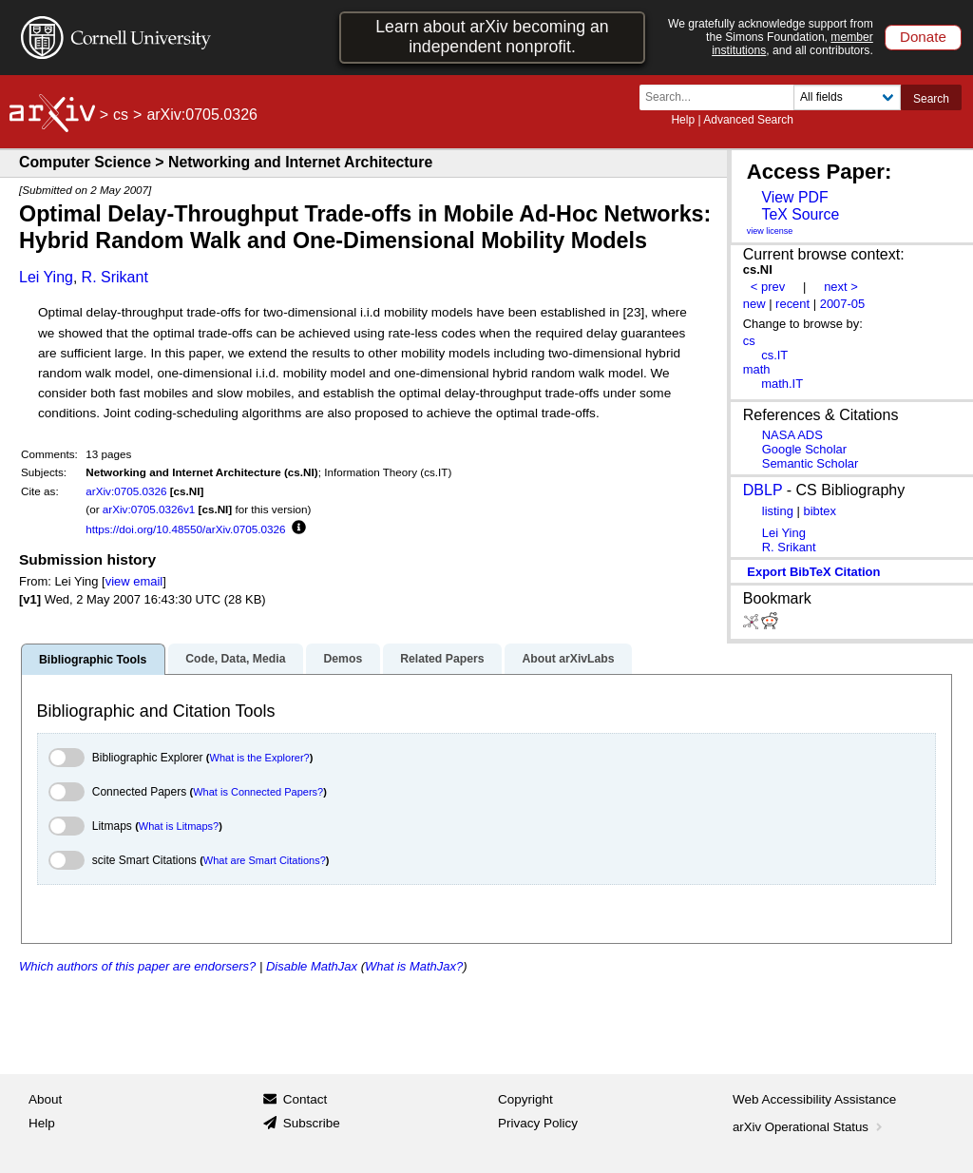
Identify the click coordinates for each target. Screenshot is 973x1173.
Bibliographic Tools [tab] (92, 659)
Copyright (525, 1099)
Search (931, 99)
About (45, 1099)
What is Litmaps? (179, 826)
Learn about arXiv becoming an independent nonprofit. (491, 36)
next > (841, 286)
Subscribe (311, 1123)
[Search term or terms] (722, 97)
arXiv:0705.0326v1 (149, 509)
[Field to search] (847, 97)
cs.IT (774, 355)
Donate (923, 37)
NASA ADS (792, 435)
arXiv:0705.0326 (126, 491)
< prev (768, 286)
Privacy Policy (538, 1123)
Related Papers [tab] (442, 658)
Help (683, 119)
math (757, 369)
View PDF (794, 197)
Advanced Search (748, 119)
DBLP (763, 490)
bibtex (819, 511)
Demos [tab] (342, 658)
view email (133, 581)
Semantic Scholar (810, 463)
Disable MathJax (311, 966)
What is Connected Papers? (258, 792)
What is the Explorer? (260, 757)
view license (770, 231)
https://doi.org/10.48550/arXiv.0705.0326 (185, 529)
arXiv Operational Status (809, 1127)
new (754, 304)
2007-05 (843, 304)
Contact (305, 1099)
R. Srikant (115, 277)
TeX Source (800, 214)
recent (792, 304)
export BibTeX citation (813, 572)
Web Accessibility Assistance (814, 1099)
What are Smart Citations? (264, 860)
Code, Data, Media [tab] (235, 658)
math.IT (782, 383)
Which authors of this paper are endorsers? (137, 966)
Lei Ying (46, 277)
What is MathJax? (414, 966)
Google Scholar (804, 449)
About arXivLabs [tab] (568, 658)
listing (777, 511)
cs (120, 114)
